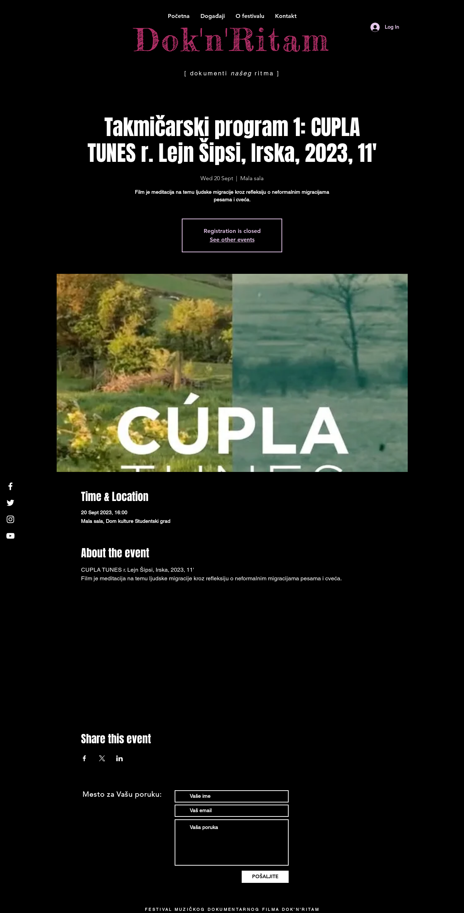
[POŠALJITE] (265, 877)
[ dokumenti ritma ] (232, 73)
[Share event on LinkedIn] (119, 758)
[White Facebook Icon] (10, 486)
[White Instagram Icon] (10, 519)
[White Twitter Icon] (10, 503)
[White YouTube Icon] (10, 536)
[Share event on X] (102, 758)
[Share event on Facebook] (84, 758)
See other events (232, 239)
